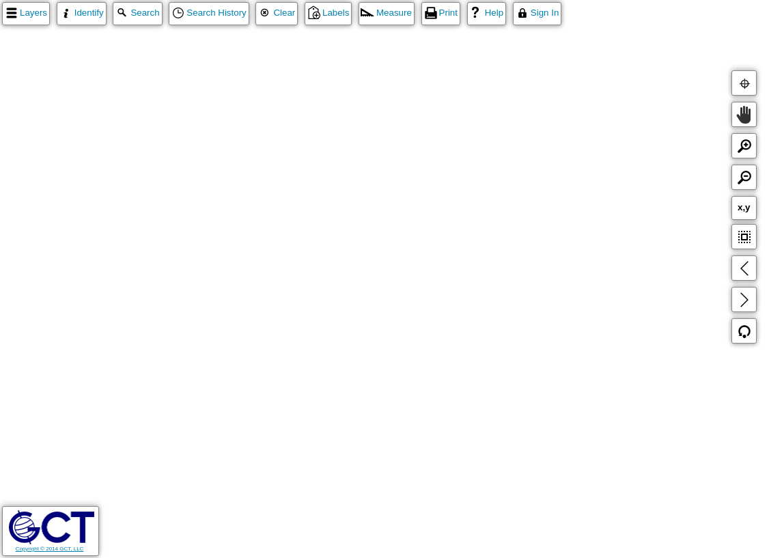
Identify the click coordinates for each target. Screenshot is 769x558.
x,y (744, 207)
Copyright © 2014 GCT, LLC (51, 546)
